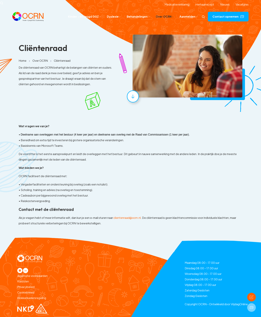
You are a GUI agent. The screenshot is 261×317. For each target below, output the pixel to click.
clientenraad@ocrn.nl (127, 218)
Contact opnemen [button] (228, 16)
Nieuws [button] (225, 4)
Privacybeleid (26, 287)
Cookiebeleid (25, 292)
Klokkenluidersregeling (31, 298)
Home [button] (22, 60)
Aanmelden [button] (188, 16)
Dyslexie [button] (114, 16)
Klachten (23, 281)
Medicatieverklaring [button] (177, 4)
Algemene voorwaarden (32, 276)
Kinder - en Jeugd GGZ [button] (84, 16)
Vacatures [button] (242, 4)
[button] (28, 16)
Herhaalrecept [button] (204, 4)
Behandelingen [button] (138, 16)
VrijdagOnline (239, 304)
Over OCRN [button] (164, 16)
